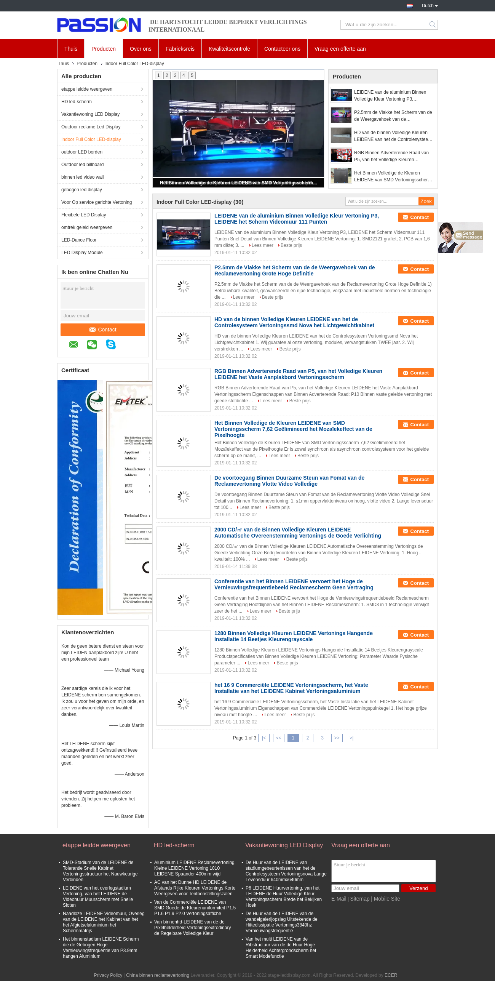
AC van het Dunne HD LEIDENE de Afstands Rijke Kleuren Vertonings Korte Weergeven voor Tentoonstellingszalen (194, 888)
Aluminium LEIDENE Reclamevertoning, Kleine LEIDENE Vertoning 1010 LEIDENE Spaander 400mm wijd (195, 868)
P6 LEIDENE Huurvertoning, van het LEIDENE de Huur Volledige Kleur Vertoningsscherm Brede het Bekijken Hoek (284, 896)
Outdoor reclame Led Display (90, 127)
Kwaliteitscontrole (229, 49)
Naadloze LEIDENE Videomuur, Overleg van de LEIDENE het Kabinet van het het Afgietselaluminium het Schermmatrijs (104, 922)
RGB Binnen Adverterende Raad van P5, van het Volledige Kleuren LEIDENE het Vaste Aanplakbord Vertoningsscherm (391, 156)
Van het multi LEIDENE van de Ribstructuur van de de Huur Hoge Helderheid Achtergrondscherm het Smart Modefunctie (281, 947)
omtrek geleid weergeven (86, 227)
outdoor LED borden (81, 152)
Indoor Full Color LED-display (91, 139)
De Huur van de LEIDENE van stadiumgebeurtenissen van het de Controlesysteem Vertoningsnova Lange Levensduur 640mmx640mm (286, 871)
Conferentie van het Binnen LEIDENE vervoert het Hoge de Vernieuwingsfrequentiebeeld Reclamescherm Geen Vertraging (294, 584)
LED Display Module (82, 252)
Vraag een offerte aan (340, 49)
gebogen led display (81, 189)
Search (433, 25)
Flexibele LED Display (83, 215)
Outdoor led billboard (82, 164)
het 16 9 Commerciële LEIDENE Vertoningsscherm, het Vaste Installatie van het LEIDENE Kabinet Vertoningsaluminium (291, 688)
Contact (102, 329)
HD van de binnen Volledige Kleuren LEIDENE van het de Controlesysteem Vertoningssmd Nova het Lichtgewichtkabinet (393, 136)
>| (351, 738)
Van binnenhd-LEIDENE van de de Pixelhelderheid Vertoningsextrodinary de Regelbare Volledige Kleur (192, 927)
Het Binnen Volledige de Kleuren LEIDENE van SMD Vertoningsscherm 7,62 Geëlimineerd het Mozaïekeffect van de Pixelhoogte (239, 183)
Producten (103, 49)
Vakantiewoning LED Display (90, 114)
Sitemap (359, 899)
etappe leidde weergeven (86, 89)
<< (278, 738)
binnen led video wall (82, 177)
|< (264, 738)
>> (337, 738)
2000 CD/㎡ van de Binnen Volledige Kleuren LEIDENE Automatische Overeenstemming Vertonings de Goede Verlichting (297, 533)
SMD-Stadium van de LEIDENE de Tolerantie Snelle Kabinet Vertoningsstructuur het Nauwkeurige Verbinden (100, 871)
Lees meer (262, 245)
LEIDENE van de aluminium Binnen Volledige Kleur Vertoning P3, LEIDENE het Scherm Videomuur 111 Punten (392, 96)
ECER (391, 975)
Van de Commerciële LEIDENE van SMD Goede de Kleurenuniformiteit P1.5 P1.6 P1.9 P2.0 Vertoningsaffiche (195, 907)
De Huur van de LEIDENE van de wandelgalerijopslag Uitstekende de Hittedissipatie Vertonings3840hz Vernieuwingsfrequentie (282, 922)
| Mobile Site (385, 899)
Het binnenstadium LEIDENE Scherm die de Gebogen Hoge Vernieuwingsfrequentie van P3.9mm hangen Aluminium (101, 947)
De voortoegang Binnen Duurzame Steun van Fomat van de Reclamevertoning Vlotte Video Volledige (289, 481)
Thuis (70, 49)
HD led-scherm (76, 101)
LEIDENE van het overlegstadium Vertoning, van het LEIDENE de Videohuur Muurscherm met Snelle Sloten (98, 896)
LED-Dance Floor (79, 240)
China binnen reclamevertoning (157, 975)
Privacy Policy (108, 975)
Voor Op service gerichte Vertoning (96, 202)
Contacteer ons (282, 49)
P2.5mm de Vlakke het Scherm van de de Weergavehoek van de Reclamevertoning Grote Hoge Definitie (394, 116)
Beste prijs (291, 245)
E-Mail (338, 899)
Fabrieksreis (180, 49)
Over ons (141, 49)
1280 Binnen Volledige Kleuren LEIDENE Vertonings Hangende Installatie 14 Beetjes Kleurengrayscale (293, 636)
